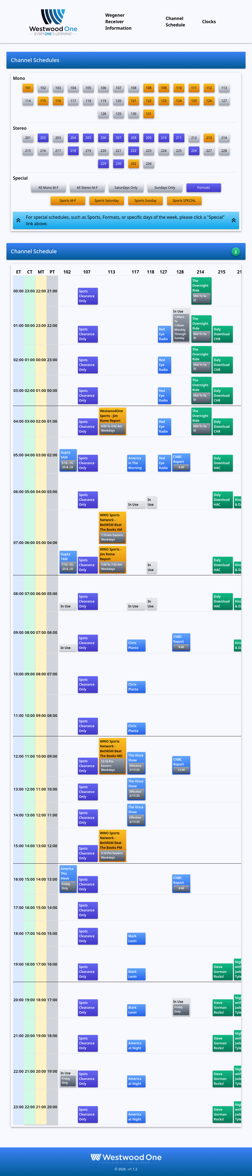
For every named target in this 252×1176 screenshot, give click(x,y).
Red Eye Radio (163, 334)
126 (209, 100)
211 (179, 137)
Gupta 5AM (68, 460)
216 (43, 150)
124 (179, 100)
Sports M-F (68, 200)
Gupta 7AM (68, 562)
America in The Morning (135, 463)
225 (179, 150)
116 (58, 100)
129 (118, 113)
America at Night (134, 1045)
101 (28, 88)
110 (179, 88)
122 (148, 100)
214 (224, 137)
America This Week (68, 878)
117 (73, 100)
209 (148, 137)
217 (58, 150)
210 (164, 137)
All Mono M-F (48, 187)
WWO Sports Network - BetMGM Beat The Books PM (112, 846)
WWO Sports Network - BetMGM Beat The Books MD (112, 756)
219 (88, 150)
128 (103, 113)
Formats (203, 187)
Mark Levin (132, 938)
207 (118, 137)
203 (58, 137)
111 (194, 88)
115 (43, 100)
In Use (181, 325)
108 (133, 88)
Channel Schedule (175, 21)
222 (133, 150)
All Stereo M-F (87, 187)
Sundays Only (164, 187)
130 (133, 113)
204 (73, 137)
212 (194, 137)
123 (164, 100)
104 (73, 88)
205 (88, 137)
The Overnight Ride (201, 290)
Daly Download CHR (222, 334)
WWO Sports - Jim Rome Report (112, 559)
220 (103, 150)
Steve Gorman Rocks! (220, 972)
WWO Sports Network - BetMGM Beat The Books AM (112, 528)
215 (28, 150)
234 (148, 163)
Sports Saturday (107, 200)
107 (118, 88)
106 (103, 88)
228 (224, 150)
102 (43, 88)
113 (224, 88)
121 (133, 100)
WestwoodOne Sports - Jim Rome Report (112, 421)
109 (164, 88)
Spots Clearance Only (87, 296)
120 (118, 100)
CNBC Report (181, 462)
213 (209, 137)
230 (118, 163)
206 (103, 137)
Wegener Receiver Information (118, 21)
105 (88, 88)
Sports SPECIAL (184, 200)
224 (164, 150)
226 (194, 150)
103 (58, 88)
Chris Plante (133, 645)
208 (133, 137)
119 (103, 100)
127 (224, 100)
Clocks (209, 22)
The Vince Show (136, 763)
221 (118, 150)
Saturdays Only (126, 187)
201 (28, 137)
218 (73, 150)
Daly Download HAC (222, 463)
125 (194, 100)
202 (43, 137)
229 (103, 163)
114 (28, 100)
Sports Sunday (145, 200)
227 (209, 150)
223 (148, 150)
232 (133, 163)
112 (209, 88)
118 (88, 100)
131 (148, 113)
